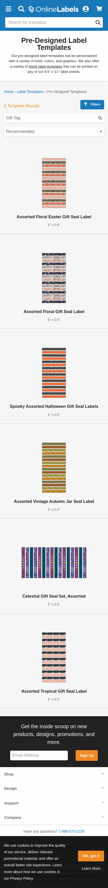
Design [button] (10, 788)
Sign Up (87, 755)
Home (9, 92)
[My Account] (85, 9)
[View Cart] (99, 9)
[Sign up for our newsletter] (39, 755)
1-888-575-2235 (72, 831)
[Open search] (98, 22)
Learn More (91, 868)
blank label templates (45, 66)
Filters (92, 104)
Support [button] (11, 803)
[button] (8, 9)
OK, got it (91, 856)
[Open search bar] (21, 9)
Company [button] (12, 817)
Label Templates (30, 92)
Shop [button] (9, 774)
